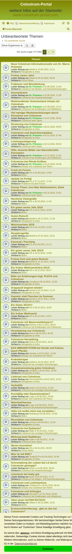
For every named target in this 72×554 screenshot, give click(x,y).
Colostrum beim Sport (31, 120)
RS (30, 173)
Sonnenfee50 (35, 379)
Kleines (32, 325)
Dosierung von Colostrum (26, 124)
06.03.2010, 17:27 (45, 477)
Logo (31, 396)
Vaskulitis (17, 385)
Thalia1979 (34, 457)
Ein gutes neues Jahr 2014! (27, 250)
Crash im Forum (20, 170)
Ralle (31, 431)
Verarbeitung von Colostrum (28, 330)
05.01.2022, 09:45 (46, 78)
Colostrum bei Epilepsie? (26, 428)
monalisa (33, 282)
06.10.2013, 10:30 (48, 282)
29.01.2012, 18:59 (47, 370)
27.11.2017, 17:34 (43, 181)
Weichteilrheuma (21, 402)
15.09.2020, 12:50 (52, 86)
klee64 (32, 69)
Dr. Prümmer (35, 86)
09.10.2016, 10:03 (52, 193)
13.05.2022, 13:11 (46, 69)
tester (32, 477)
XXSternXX (34, 485)
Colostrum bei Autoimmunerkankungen (39, 407)
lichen (32, 468)
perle (31, 388)
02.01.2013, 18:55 (43, 307)
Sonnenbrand (19, 92)
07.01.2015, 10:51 (46, 236)
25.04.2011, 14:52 (45, 431)
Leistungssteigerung (23, 141)
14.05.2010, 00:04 (45, 468)
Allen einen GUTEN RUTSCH (28, 500)
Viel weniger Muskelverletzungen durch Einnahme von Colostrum (34, 114)
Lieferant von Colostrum (25, 376)
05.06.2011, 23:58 (48, 413)
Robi (31, 333)
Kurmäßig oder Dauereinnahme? (30, 393)
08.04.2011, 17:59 (45, 439)
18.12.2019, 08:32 (52, 144)
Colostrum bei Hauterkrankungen (36, 97)
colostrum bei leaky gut (25, 474)
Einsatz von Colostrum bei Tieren (36, 166)
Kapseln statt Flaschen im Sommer (32, 296)
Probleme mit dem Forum (33, 183)
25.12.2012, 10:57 (43, 316)
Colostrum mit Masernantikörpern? (32, 322)
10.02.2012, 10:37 (46, 362)
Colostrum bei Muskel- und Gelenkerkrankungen (44, 89)
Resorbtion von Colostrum (27, 419)
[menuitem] (10, 23)
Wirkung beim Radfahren (26, 436)
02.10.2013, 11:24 (46, 290)
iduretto (32, 353)
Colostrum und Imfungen (26, 491)
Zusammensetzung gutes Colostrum (33, 368)
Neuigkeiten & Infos (30, 72)
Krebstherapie (19, 359)
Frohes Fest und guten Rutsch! (29, 259)
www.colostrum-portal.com (35, 15)
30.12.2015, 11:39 (46, 218)
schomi (32, 422)
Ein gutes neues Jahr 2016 (27, 207)
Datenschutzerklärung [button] (26, 543)
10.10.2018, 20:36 (52, 164)
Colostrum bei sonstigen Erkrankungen (39, 364)
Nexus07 (33, 494)
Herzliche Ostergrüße (23, 198)
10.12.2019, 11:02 (52, 155)
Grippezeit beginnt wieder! (27, 287)
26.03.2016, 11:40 (43, 201)
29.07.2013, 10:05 (46, 299)
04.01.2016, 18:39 (43, 210)
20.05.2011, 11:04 (46, 422)
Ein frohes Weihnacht (24, 313)
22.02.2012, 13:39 (47, 353)
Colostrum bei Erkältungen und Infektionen (41, 109)
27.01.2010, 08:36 (48, 494)
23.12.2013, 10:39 (46, 261)
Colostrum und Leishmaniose (28, 482)
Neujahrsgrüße (20, 233)
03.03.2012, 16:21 (44, 342)
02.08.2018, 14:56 (43, 173)
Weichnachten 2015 (22, 224)
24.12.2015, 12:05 (43, 227)
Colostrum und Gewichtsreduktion (31, 132)
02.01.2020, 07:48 (52, 135)
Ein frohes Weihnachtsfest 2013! (30, 267)
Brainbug (33, 413)
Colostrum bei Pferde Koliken (28, 161)
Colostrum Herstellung (24, 339)
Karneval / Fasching (23, 241)
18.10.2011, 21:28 (44, 388)
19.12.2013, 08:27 (43, 270)
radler (32, 439)
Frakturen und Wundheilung (28, 84)
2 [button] (49, 52)
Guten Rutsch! (19, 216)
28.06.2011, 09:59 (44, 396)
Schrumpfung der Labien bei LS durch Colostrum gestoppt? (34, 464)
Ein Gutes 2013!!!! (21, 304)
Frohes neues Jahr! (22, 75)
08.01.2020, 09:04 (52, 127)
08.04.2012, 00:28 (44, 333)
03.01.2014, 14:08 (43, 253)
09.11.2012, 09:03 (47, 325)
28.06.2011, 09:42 (44, 405)
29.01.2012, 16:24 (52, 379)
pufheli (32, 362)
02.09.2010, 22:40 (50, 457)
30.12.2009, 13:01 (46, 502)
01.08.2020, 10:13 (52, 107)
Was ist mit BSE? (21, 454)
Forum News (27, 80)
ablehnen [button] (24, 533)
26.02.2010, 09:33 (50, 485)
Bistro (24, 175)
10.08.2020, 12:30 (52, 95)
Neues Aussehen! (21, 445)
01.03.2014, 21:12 (43, 244)
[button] (53, 52)
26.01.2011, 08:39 (43, 448)
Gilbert (32, 502)
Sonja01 (33, 370)
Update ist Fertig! (21, 178)
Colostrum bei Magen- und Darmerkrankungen (43, 479)
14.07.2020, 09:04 (52, 118)
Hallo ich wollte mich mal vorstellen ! (33, 411)
